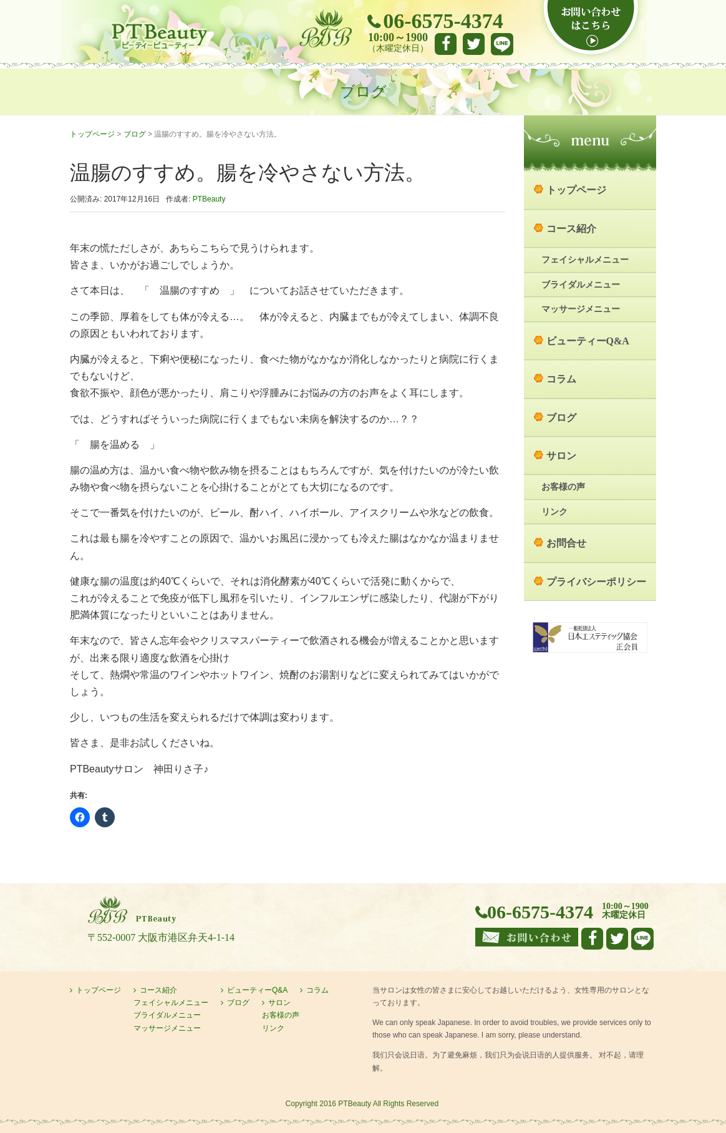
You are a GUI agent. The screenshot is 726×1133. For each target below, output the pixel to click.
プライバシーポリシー (596, 581)
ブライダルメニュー (580, 284)
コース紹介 (571, 228)
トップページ (92, 134)
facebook (446, 44)
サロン (561, 455)
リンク (554, 512)
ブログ (134, 134)
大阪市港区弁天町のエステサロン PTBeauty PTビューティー (158, 36)
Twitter (474, 44)
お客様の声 (563, 487)
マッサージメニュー (580, 309)
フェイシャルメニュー (585, 260)
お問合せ (566, 543)
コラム (561, 379)
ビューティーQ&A (587, 341)
